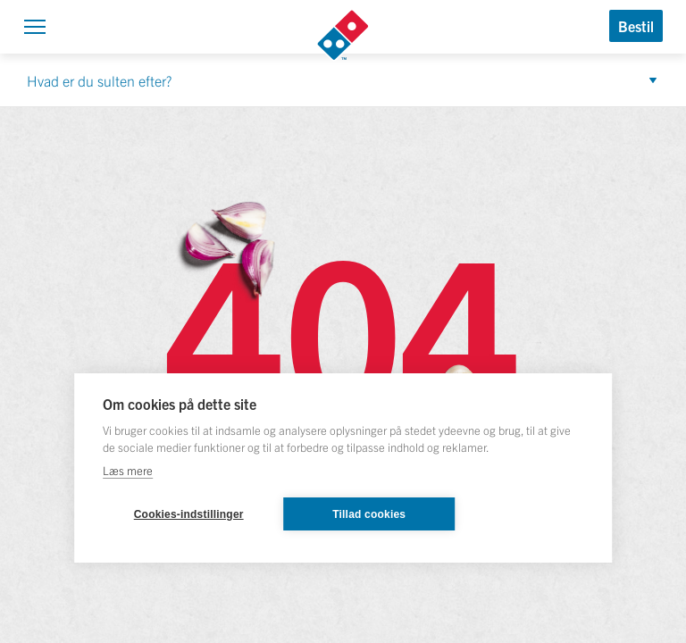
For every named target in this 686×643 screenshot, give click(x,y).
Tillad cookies (369, 514)
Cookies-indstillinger (189, 514)
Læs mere (128, 470)
